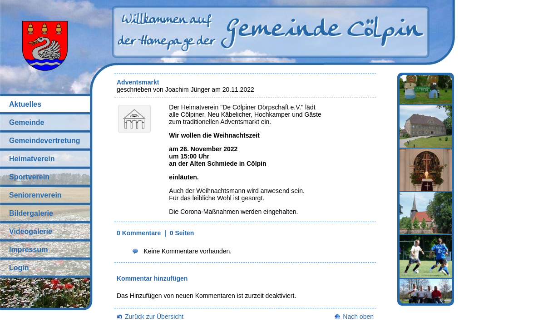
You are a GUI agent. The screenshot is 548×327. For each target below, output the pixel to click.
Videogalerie (30, 231)
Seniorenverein (35, 195)
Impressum (28, 249)
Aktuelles (25, 104)
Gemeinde (26, 122)
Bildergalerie (31, 213)
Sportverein (29, 177)
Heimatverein (32, 159)
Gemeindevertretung (44, 140)
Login (19, 268)
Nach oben (358, 316)
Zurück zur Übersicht (154, 316)
